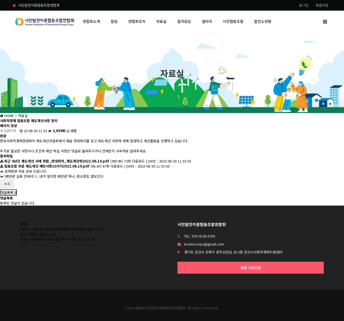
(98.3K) (51, 166)
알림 (114, 21)
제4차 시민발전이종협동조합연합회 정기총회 (52, 229)
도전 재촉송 (29, 234)
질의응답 (184, 21)
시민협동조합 (233, 21)
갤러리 (207, 21)
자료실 (161, 21)
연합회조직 (137, 21)
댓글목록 (8, 192)
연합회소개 (91, 21)
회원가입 (322, 5)
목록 (7, 183)
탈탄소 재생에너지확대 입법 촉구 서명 (48, 239)
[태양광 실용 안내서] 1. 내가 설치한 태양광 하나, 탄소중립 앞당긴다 (51, 176)
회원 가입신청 (251, 267)
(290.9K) (62, 161)
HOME (7, 115)
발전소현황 (262, 21)
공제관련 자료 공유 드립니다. (23, 171)
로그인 (304, 5)
